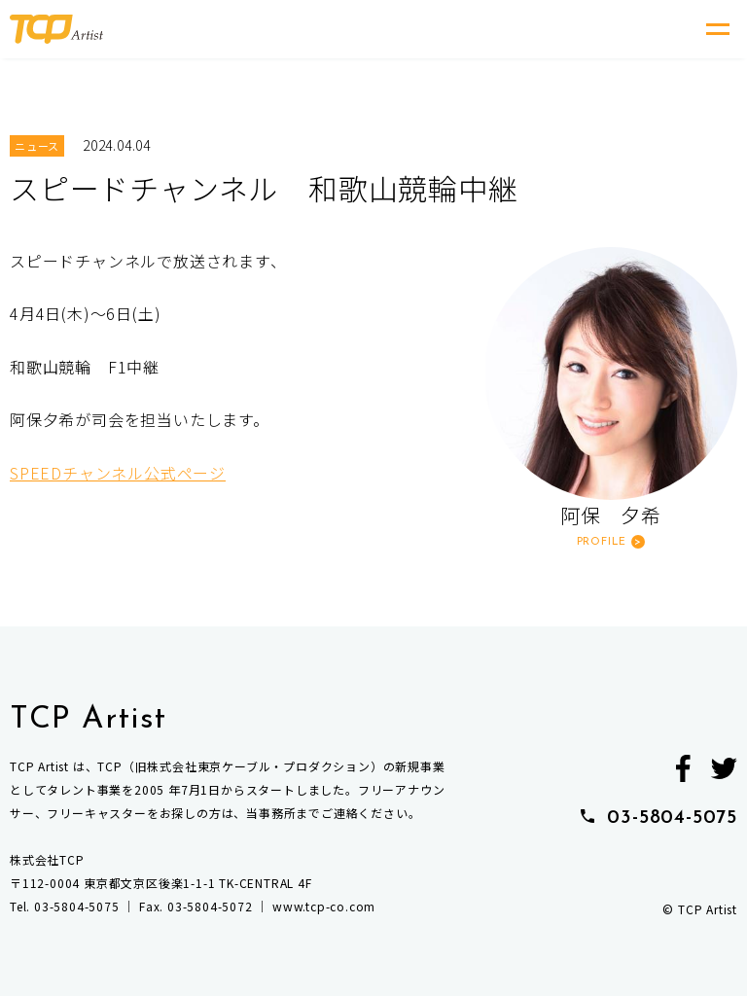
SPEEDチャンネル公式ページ (118, 472)
